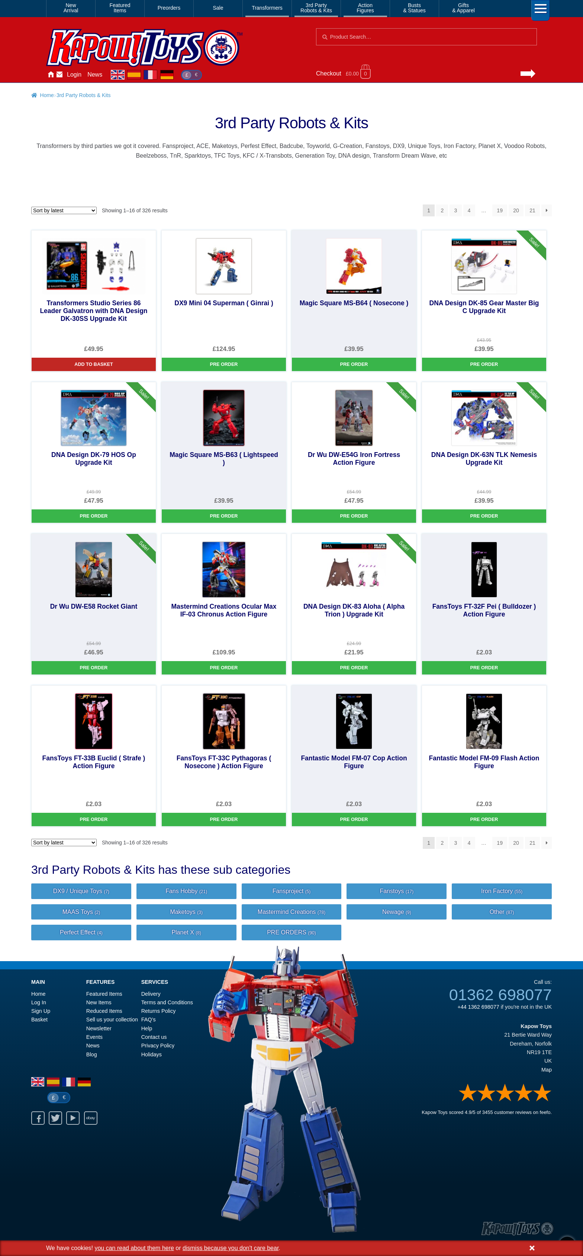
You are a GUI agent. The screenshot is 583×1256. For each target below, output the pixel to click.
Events (94, 1037)
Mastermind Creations (291, 912)
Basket (39, 1019)
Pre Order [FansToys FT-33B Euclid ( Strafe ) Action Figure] (94, 819)
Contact (59, 75)
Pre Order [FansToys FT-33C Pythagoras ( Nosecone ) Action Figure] (224, 819)
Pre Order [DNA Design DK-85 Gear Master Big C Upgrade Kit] (484, 364)
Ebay (90, 1118)
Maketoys (186, 912)
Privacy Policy (158, 1046)
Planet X (186, 932)
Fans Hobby (186, 891)
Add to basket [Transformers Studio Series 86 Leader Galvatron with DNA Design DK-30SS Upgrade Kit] (93, 364)
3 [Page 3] (455, 210)
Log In (38, 1002)
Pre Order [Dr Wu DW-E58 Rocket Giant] (94, 667)
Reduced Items (104, 1011)
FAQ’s (148, 1019)
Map (546, 1070)
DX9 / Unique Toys (81, 891)
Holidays (151, 1054)
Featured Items (104, 994)
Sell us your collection (112, 1019)
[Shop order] (64, 210)
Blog (91, 1054)
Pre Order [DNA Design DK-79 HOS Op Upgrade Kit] (94, 516)
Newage (396, 912)
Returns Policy (158, 1011)
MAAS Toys (81, 912)
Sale (218, 8)
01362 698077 (500, 995)
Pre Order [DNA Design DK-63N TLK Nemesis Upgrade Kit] (484, 516)
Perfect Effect (81, 932)
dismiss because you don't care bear (230, 1248)
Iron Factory (501, 891)
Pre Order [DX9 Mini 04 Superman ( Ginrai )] (224, 364)
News (94, 74)
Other (502, 912)
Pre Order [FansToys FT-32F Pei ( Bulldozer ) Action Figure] (484, 667)
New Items (99, 1002)
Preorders (169, 8)
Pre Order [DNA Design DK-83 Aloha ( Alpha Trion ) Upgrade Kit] (354, 667)
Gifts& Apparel (463, 7)
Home (50, 75)
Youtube (73, 1118)
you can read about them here (134, 1248)
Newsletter (99, 1028)
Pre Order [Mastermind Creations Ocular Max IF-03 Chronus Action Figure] (224, 667)
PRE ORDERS (291, 932)
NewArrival (71, 7)
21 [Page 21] (532, 210)
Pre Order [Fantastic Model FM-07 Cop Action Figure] (354, 819)
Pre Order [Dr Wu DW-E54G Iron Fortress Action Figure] (354, 516)
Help (146, 1028)
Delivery (151, 994)
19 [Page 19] (500, 210)
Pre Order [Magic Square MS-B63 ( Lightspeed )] (224, 516)
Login (74, 74)
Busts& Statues (414, 7)
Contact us (154, 1037)
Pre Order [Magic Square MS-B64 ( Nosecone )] (354, 364)
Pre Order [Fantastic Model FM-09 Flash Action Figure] (484, 819)
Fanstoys (396, 891)
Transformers (267, 8)
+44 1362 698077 (478, 1007)
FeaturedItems (119, 7)
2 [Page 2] (442, 210)
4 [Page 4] (469, 210)
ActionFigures (365, 7)
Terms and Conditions (167, 1002)
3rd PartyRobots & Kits (316, 7)
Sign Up (40, 1011)
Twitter (55, 1118)
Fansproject (292, 891)
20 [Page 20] (516, 210)
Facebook (38, 1118)
